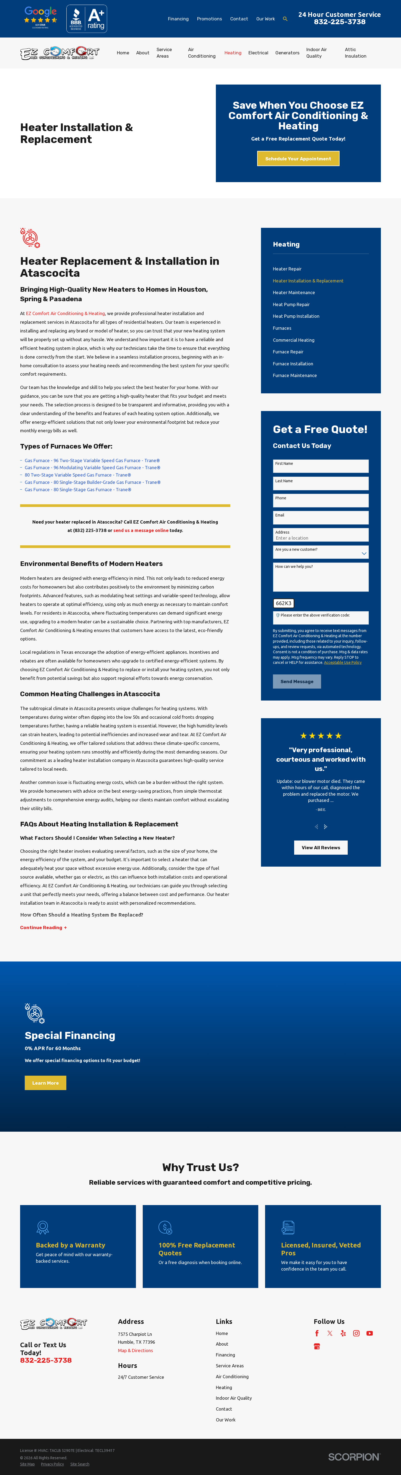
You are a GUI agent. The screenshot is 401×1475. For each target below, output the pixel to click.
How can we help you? (294, 566)
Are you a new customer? (296, 549)
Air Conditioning (232, 1376)
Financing (178, 18)
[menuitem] (321, 269)
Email (279, 515)
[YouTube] (369, 1333)
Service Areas (230, 1365)
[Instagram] (356, 1333)
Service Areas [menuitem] (164, 52)
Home (222, 1333)
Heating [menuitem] (233, 52)
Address (282, 532)
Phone (280, 498)
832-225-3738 (340, 22)
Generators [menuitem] (287, 52)
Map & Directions (135, 1350)
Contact (239, 18)
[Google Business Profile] (317, 1346)
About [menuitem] (143, 52)
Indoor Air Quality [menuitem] (316, 52)
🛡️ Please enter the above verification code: (312, 615)
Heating (224, 1387)
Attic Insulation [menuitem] (355, 52)
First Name (284, 463)
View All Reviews (321, 847)
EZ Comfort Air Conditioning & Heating (65, 313)
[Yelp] (343, 1333)
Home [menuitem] (123, 52)
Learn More (45, 1088)
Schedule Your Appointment (298, 158)
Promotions (209, 18)
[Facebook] (317, 1333)
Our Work (265, 18)
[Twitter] (330, 1333)
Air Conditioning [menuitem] (202, 52)
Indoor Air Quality (234, 1398)
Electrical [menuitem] (258, 52)
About (222, 1343)
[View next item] (325, 826)
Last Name (284, 481)
